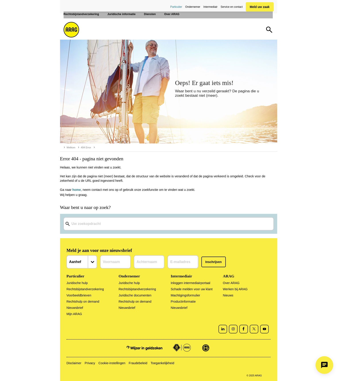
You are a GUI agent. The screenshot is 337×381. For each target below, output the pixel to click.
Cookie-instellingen (111, 363)
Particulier (176, 6)
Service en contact (232, 6)
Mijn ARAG (74, 314)
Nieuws (228, 295)
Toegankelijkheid (162, 363)
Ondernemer (192, 6)
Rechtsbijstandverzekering (85, 289)
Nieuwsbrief (74, 307)
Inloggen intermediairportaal (190, 283)
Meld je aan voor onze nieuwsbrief (99, 250)
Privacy (90, 363)
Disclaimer (73, 363)
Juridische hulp (77, 283)
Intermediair (210, 6)
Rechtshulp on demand (82, 301)
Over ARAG (231, 283)
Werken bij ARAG (235, 289)
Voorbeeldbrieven (78, 295)
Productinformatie (183, 301)
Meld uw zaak (259, 7)
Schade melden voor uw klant (191, 289)
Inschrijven (213, 262)
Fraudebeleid (138, 363)
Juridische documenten (135, 295)
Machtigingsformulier (185, 295)
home (76, 189)
